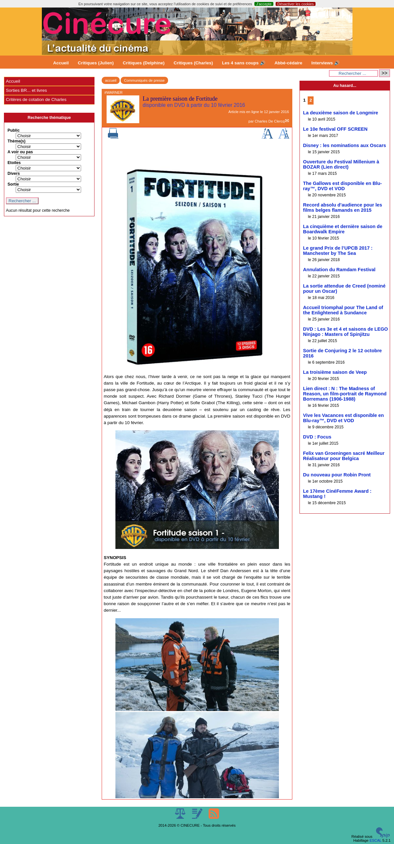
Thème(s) (17, 141)
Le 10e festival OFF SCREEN (335, 129)
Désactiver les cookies (295, 4)
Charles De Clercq (269, 121)
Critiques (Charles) (193, 62)
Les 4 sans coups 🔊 (244, 62)
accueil (110, 80)
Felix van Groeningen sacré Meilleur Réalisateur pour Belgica (344, 456)
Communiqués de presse (144, 80)
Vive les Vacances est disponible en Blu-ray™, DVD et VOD (343, 418)
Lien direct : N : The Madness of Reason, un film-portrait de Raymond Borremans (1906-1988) (344, 394)
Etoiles (14, 162)
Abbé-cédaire (288, 62)
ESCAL (375, 840)
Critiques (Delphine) (144, 62)
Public (14, 130)
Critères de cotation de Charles (36, 99)
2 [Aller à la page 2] (310, 100)
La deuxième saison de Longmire (340, 112)
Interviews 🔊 (325, 62)
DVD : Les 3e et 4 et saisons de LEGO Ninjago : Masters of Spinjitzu (345, 331)
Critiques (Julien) (96, 62)
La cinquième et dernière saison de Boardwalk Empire (343, 229)
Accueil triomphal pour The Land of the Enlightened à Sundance (343, 310)
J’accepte (263, 4)
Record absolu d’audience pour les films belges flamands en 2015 (342, 207)
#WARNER (113, 92)
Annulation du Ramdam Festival (339, 269)
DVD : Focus (317, 436)
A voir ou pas (20, 152)
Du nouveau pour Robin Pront (337, 474)
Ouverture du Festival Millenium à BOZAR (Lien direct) (341, 164)
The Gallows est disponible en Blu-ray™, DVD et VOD (342, 186)
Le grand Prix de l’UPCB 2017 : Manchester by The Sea (338, 250)
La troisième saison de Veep (335, 372)
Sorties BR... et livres (26, 90)
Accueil (61, 62)
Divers (14, 173)
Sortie (13, 184)
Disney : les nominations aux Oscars (344, 145)
